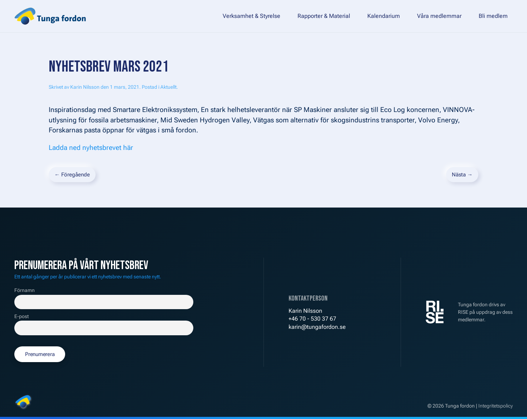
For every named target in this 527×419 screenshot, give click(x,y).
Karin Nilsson (85, 87)
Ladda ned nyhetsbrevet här (91, 147)
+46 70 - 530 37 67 (312, 318)
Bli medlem (493, 16)
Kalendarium (383, 16)
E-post (21, 316)
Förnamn (24, 290)
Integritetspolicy (495, 406)
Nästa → (462, 174)
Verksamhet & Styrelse (251, 16)
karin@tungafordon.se (317, 326)
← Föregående (72, 174)
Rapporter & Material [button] (324, 16)
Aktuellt (168, 87)
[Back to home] (50, 16)
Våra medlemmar (439, 16)
